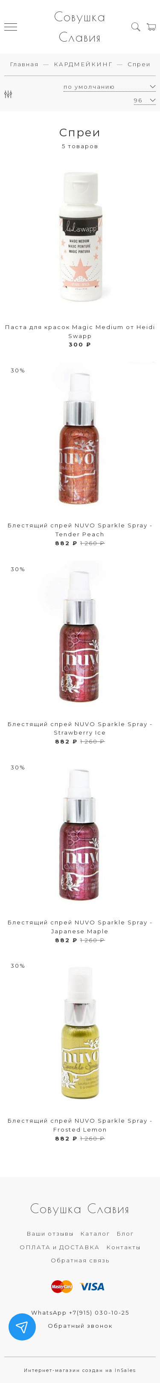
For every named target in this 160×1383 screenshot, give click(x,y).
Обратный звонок (80, 1325)
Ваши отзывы (50, 1233)
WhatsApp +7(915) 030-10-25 (80, 1312)
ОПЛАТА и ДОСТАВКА (60, 1247)
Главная (24, 64)
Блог (125, 1233)
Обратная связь (80, 1260)
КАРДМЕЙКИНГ (83, 64)
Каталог (95, 1233)
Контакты (123, 1247)
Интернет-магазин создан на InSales (80, 1370)
